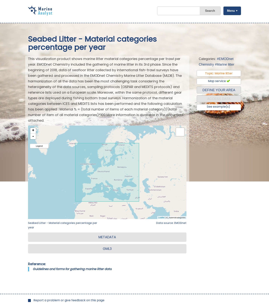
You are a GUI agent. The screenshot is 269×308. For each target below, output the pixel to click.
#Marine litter (224, 64)
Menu (231, 10)
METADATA (107, 237)
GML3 (107, 248)
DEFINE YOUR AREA (218, 90)
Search (210, 10)
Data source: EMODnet (171, 223)
